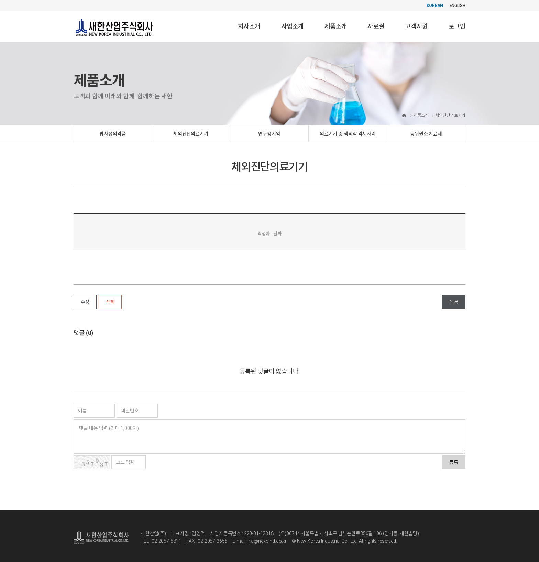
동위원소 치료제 (426, 134)
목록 (454, 302)
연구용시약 (269, 134)
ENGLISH (457, 5)
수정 (85, 302)
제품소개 (335, 26)
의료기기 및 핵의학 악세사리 (348, 134)
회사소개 (249, 26)
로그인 (457, 26)
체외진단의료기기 (191, 134)
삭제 (110, 302)
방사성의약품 (112, 134)
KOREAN (435, 5)
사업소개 (292, 26)
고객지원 (416, 26)
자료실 (375, 26)
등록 (453, 462)
